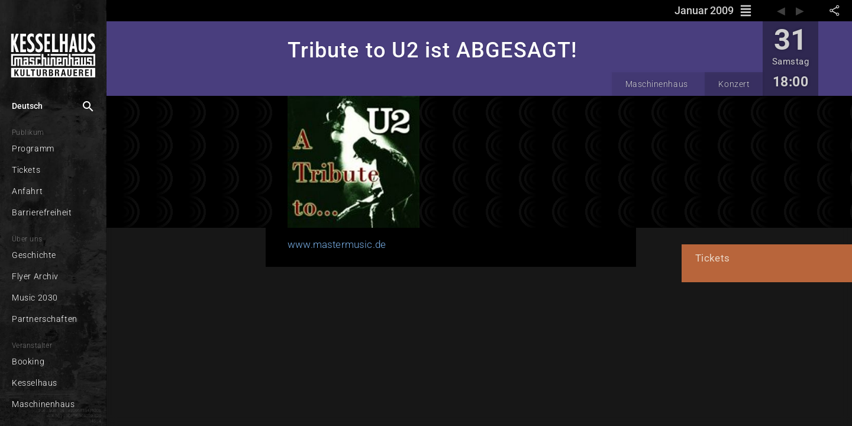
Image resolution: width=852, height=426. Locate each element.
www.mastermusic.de (310, 243)
